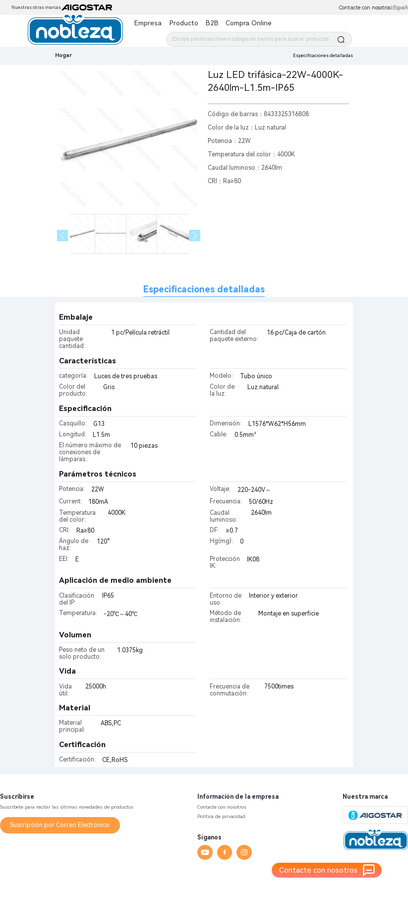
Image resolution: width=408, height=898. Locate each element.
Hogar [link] (63, 55)
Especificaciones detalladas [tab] (204, 289)
